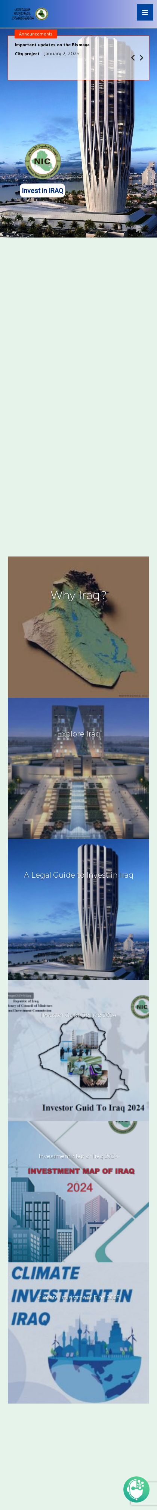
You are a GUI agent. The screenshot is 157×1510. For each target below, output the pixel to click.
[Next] (141, 58)
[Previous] (133, 58)
